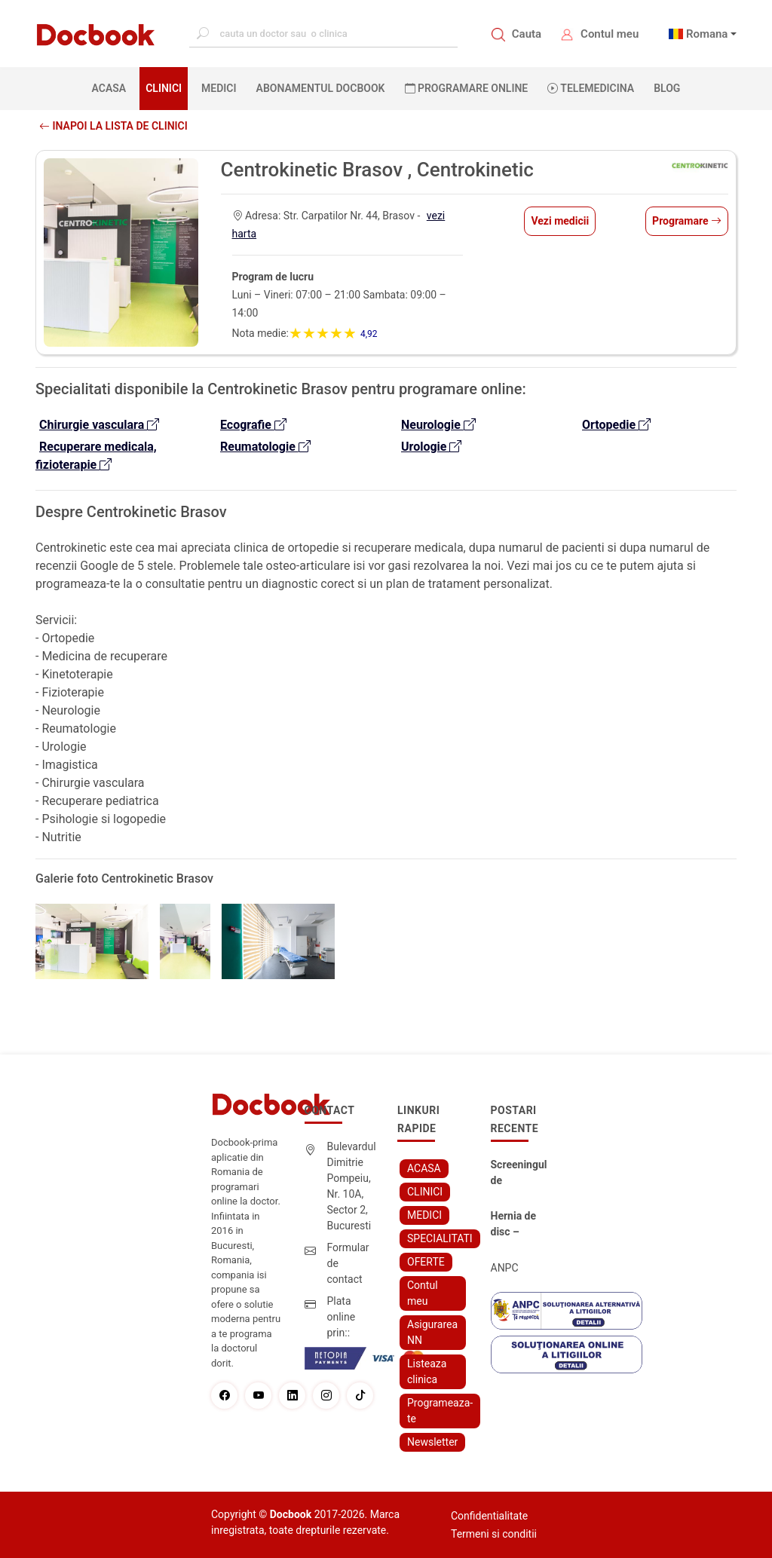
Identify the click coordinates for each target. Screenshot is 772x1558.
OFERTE (426, 1262)
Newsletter (432, 1442)
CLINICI (164, 88)
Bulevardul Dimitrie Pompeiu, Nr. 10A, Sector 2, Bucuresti (351, 1186)
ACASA (112, 87)
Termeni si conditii (494, 1534)
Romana (707, 34)
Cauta (526, 34)
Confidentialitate (489, 1516)
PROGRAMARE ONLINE (466, 88)
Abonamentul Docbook (320, 88)
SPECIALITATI (440, 1238)
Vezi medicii (560, 221)
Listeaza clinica (426, 1371)
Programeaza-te (440, 1411)
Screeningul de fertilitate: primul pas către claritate (519, 1174)
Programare (686, 221)
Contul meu (610, 34)
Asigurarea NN (432, 1332)
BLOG (667, 88)
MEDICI (218, 88)
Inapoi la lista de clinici (113, 126)
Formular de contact (348, 1263)
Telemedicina (590, 88)
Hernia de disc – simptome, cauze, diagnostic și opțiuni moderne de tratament (519, 1225)
